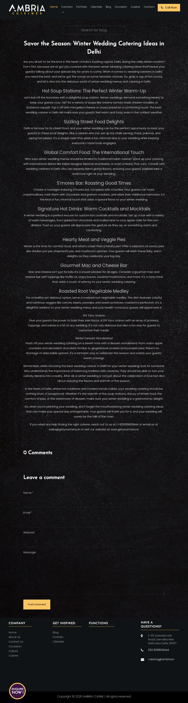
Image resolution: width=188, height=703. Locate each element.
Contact (149, 7)
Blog (108, 7)
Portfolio (81, 7)
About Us (14, 637)
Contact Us (16, 642)
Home (54, 7)
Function (67, 7)
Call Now (169, 7)
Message (29, 552)
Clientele (96, 7)
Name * (28, 493)
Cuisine (135, 7)
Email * (27, 512)
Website (29, 532)
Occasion (121, 7)
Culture (13, 651)
